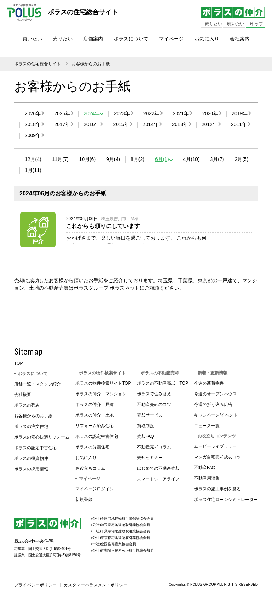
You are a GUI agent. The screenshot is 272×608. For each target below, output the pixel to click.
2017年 (62, 124)
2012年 (209, 124)
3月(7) (217, 159)
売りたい (63, 38)
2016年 (92, 124)
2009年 (33, 135)
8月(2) (137, 159)
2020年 (210, 113)
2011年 (239, 124)
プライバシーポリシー (35, 587)
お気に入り (206, 38)
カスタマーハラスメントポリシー (96, 587)
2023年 (122, 113)
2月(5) (241, 159)
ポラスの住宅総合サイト (37, 63)
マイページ (171, 38)
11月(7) (60, 159)
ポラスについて (131, 38)
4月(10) (191, 159)
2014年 (151, 124)
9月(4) (113, 159)
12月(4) (33, 159)
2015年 (121, 124)
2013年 (180, 124)
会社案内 (240, 38)
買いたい (32, 38)
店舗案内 (93, 38)
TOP (18, 365)
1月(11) (33, 170)
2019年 (240, 113)
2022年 (151, 113)
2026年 (33, 113)
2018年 (33, 124)
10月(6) (87, 159)
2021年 (181, 113)
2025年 (62, 113)
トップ (256, 23)
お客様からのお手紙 (91, 63)
